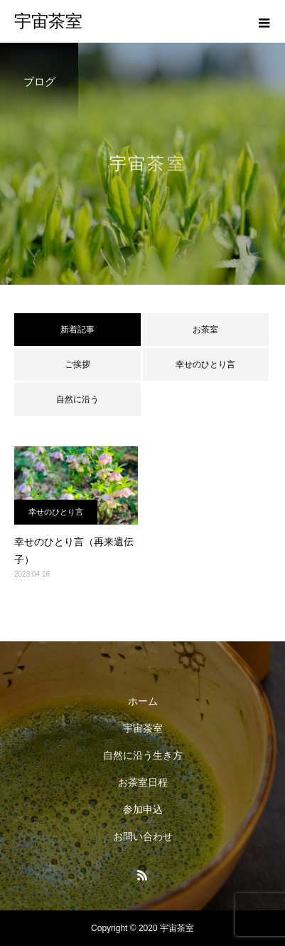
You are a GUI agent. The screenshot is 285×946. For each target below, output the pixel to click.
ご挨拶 (77, 364)
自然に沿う (77, 399)
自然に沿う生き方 (143, 755)
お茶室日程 (143, 782)
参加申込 (143, 809)
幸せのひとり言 (205, 364)
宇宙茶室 (143, 728)
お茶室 (205, 330)
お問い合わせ (143, 836)
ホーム (143, 701)
